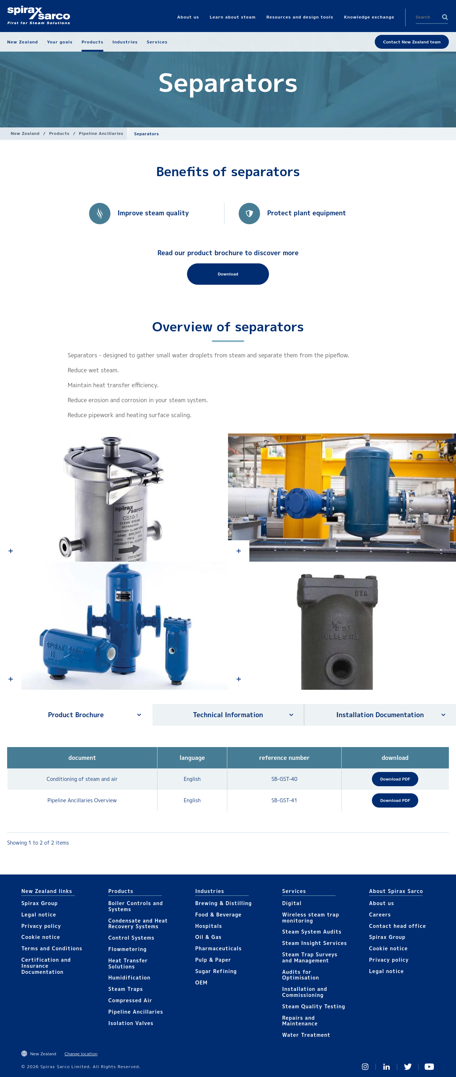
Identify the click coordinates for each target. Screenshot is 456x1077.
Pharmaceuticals (218, 948)
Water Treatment (306, 1034)
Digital (292, 903)
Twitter (408, 1066)
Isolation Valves (131, 1023)
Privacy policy (41, 926)
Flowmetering (127, 949)
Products (59, 133)
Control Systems (131, 937)
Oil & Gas (208, 937)
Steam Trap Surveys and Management (309, 957)
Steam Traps (125, 989)
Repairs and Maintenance (300, 1020)
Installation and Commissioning (304, 992)
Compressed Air (130, 1000)
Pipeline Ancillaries (101, 133)
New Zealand (25, 133)
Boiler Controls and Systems (135, 906)
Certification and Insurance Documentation (46, 965)
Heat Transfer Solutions (128, 963)
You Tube (429, 1066)
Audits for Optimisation (300, 974)
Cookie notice (40, 937)
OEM (201, 982)
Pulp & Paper (213, 959)
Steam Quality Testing (313, 1006)
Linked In (386, 1066)
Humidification (129, 977)
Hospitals (208, 926)
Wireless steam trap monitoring (310, 917)
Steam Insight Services (314, 943)
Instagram (365, 1066)
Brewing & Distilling (223, 903)
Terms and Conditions (51, 948)
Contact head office (397, 926)
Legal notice (38, 914)
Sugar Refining (216, 971)
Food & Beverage (218, 914)
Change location (80, 1054)
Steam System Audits (312, 931)
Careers (380, 914)
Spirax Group (39, 903)
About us (381, 903)
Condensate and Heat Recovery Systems (138, 923)
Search (445, 17)
